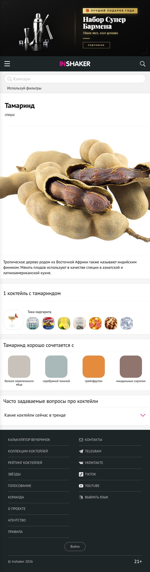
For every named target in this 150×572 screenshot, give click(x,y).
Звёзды (14, 474)
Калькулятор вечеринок (29, 440)
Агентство (17, 520)
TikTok (87, 474)
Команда (16, 497)
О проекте (17, 509)
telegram (90, 451)
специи (10, 114)
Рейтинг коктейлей (25, 463)
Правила (15, 532)
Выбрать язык (93, 497)
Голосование (19, 486)
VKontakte (91, 463)
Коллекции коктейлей (28, 451)
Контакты (90, 440)
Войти (75, 546)
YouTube (89, 486)
